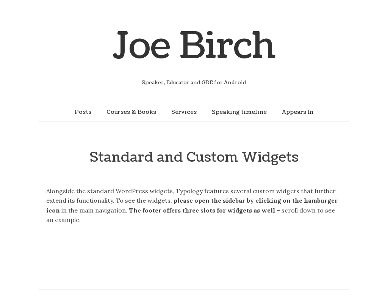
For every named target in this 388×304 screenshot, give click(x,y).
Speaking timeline (239, 112)
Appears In (297, 112)
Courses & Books (131, 112)
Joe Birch (194, 46)
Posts (83, 112)
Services (184, 112)
